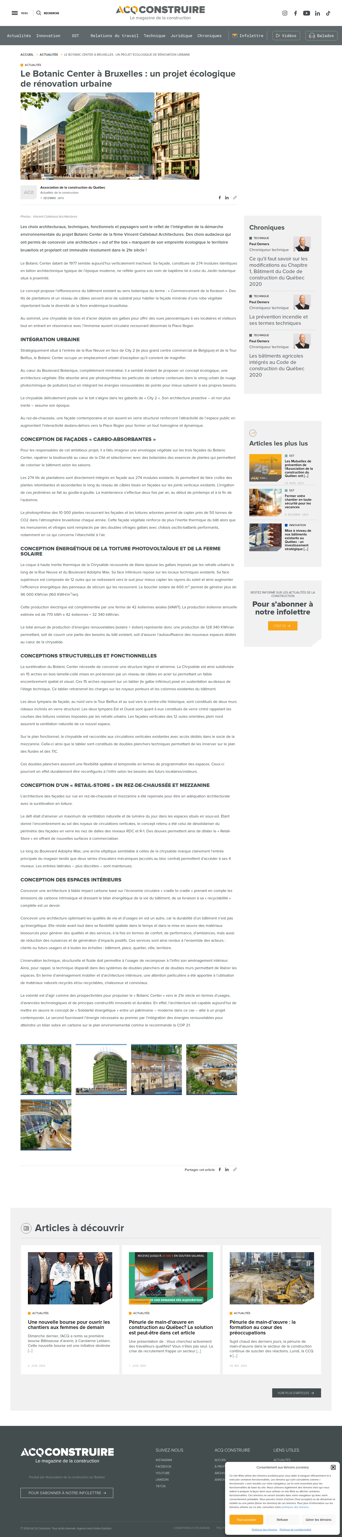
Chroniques (210, 35)
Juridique (181, 35)
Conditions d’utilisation (192, 1528)
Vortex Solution (102, 1528)
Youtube (163, 1473)
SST (75, 35)
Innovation (48, 35)
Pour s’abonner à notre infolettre (65, 1493)
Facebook (163, 1466)
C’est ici (280, 626)
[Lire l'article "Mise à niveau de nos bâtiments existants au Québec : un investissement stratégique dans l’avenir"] (282, 537)
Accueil (220, 1460)
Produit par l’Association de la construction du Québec (67, 1477)
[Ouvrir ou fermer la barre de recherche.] (38, 13)
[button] (333, 1467)
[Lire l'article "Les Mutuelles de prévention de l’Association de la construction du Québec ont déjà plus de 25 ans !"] (282, 468)
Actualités (19, 35)
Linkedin (162, 1480)
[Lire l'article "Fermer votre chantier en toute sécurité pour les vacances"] (282, 502)
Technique (155, 35)
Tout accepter (246, 1520)
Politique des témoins (264, 1529)
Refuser (282, 1520)
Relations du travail (115, 35)
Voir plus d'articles (293, 1393)
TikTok (161, 1486)
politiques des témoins (295, 1507)
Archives (222, 1473)
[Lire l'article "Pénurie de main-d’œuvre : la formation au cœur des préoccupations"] (272, 1310)
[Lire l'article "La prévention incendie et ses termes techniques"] (280, 310)
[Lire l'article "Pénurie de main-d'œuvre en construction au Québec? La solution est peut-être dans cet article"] (171, 1310)
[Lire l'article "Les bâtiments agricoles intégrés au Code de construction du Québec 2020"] (280, 356)
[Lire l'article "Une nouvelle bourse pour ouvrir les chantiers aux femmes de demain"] (70, 1310)
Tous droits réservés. (64, 1528)
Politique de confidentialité (295, 1529)
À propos (222, 1466)
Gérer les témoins (318, 1520)
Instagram (164, 1460)
